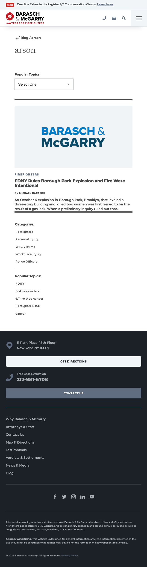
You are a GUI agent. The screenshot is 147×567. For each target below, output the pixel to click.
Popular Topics (27, 74)
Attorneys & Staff (20, 427)
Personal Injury (26, 239)
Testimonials (16, 450)
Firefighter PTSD (28, 306)
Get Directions (73, 361)
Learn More (105, 4)
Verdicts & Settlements (25, 458)
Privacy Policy (69, 555)
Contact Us (74, 393)
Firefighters (24, 232)
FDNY (19, 283)
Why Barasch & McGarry (26, 419)
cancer (20, 313)
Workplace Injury (28, 254)
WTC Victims (25, 246)
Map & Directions (20, 442)
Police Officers (26, 261)
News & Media (17, 465)
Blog (24, 38)
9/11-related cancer (29, 298)
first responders (27, 291)
